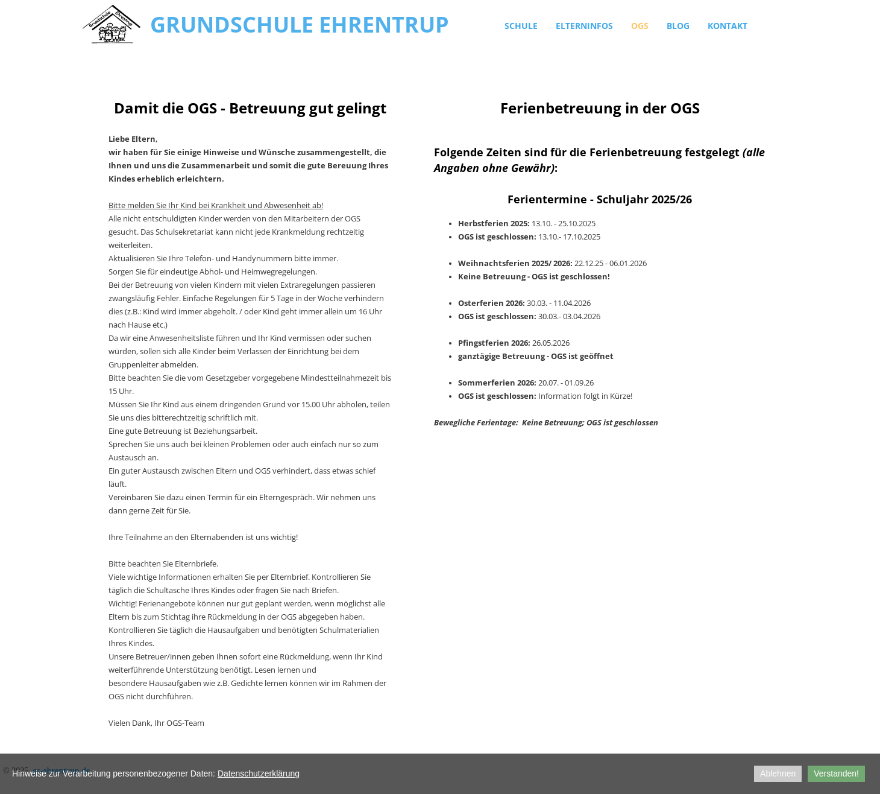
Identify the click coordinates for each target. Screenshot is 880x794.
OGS (640, 25)
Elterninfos (584, 25)
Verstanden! (836, 773)
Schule (521, 25)
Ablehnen (778, 773)
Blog (678, 25)
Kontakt (727, 25)
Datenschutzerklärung (259, 773)
